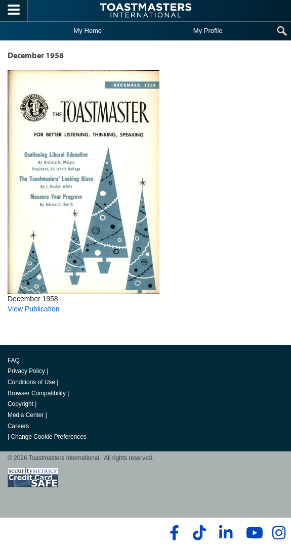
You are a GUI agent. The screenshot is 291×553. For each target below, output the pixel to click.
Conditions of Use (31, 382)
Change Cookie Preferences (48, 436)
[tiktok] (199, 532)
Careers (18, 426)
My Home (87, 30)
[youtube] (252, 532)
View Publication (33, 309)
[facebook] (172, 532)
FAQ (14, 360)
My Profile (208, 30)
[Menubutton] (14, 10)
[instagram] (278, 532)
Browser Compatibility (37, 393)
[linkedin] (225, 532)
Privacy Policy (26, 371)
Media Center (26, 415)
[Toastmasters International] (146, 10)
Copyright (20, 403)
